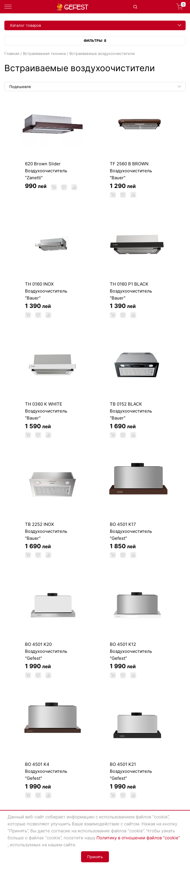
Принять (95, 856)
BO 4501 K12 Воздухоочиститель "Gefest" (131, 651)
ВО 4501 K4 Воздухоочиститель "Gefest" (46, 771)
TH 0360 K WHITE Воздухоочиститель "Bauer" (46, 411)
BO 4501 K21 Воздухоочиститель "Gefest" (131, 771)
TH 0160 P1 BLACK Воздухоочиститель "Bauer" (131, 291)
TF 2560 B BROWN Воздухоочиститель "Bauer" (131, 170)
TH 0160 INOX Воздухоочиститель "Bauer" (46, 291)
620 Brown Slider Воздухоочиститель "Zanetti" (46, 170)
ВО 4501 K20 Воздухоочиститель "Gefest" (46, 651)
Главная (11, 53)
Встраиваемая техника (44, 53)
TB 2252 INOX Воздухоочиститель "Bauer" (46, 531)
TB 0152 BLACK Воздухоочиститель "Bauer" (131, 411)
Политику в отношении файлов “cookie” (138, 837)
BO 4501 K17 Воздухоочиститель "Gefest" (131, 531)
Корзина (181, 6)
